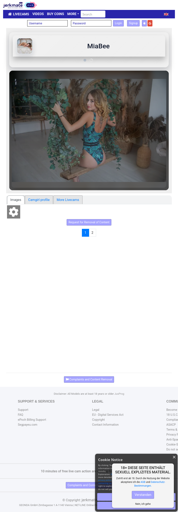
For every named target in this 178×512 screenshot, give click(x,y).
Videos (38, 14)
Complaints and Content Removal (89, 485)
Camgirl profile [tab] (39, 200)
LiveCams (21, 14)
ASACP (171, 424)
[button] (166, 14)
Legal (95, 410)
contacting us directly (108, 483)
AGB (142, 482)
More (71, 14)
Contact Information (105, 424)
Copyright (98, 420)
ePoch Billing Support (32, 420)
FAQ (20, 415)
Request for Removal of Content (88, 222)
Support (23, 410)
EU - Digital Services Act (108, 415)
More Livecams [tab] (68, 200)
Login (118, 23)
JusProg (119, 393)
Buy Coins (55, 14)
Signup (133, 23)
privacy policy (104, 480)
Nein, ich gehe (143, 503)
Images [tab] (15, 200)
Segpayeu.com (28, 424)
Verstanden (142, 495)
